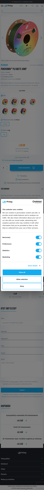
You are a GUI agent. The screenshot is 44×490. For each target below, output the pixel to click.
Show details (33, 266)
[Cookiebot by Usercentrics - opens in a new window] (32, 202)
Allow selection (22, 279)
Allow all (22, 272)
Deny (22, 286)
